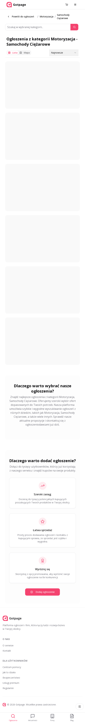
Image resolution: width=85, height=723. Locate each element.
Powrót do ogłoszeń (20, 16)
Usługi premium (11, 682)
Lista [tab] (12, 52)
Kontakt (7, 650)
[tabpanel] (42, 213)
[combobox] (63, 52)
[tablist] (19, 52)
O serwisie (8, 645)
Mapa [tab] (24, 52)
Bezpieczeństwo (11, 677)
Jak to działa (9, 672)
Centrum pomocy (12, 667)
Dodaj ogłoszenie (42, 591)
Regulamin (8, 688)
